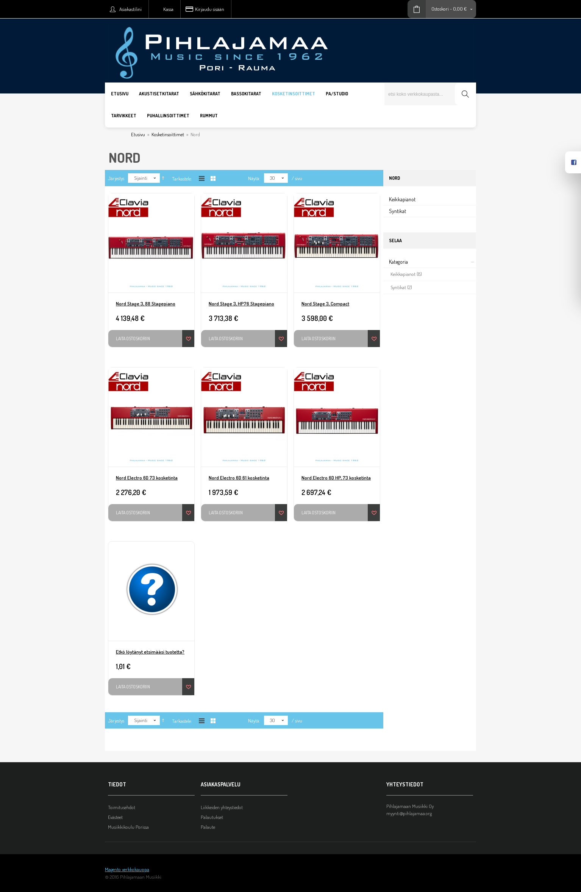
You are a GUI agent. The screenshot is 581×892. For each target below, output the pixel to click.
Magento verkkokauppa (127, 869)
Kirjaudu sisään (209, 9)
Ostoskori (440, 9)
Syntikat (397, 211)
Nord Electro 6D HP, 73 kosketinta (336, 478)
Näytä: (254, 178)
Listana (201, 178)
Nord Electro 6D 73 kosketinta (147, 478)
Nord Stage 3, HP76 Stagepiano (241, 303)
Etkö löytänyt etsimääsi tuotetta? (150, 652)
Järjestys (116, 178)
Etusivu (138, 134)
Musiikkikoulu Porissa (128, 827)
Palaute (208, 827)
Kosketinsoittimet (167, 134)
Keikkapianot (402, 199)
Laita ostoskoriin (133, 338)
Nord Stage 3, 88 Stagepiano (145, 303)
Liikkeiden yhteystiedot (222, 807)
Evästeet (115, 817)
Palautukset (212, 817)
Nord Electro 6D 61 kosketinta (239, 478)
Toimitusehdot (121, 807)
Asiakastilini (130, 9)
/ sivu (297, 178)
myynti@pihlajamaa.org (409, 813)
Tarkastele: (182, 179)
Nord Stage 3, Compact (325, 303)
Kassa (168, 9)
